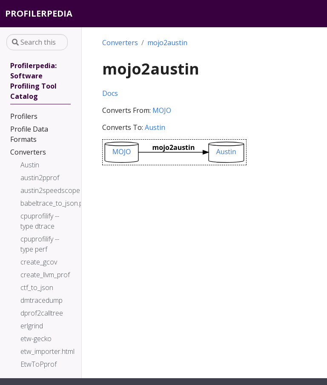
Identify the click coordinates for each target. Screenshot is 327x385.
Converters (120, 42)
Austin (155, 127)
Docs (110, 93)
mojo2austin (167, 42)
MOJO (161, 110)
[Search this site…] (37, 42)
